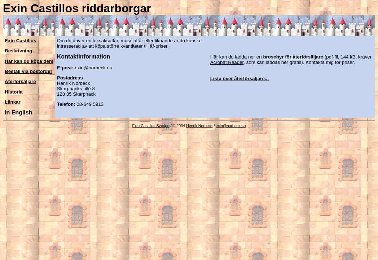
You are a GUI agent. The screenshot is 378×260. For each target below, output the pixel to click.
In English (18, 112)
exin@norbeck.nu (93, 67)
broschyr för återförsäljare (293, 57)
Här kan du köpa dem (29, 61)
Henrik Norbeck (199, 126)
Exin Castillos (20, 40)
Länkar (13, 102)
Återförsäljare (20, 81)
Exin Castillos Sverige (151, 126)
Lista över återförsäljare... (239, 78)
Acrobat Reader (227, 62)
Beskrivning (18, 50)
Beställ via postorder (28, 71)
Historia (14, 92)
